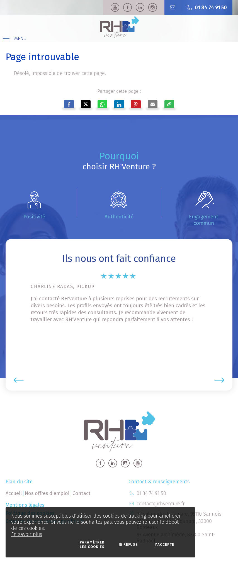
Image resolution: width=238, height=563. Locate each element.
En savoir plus (26, 534)
